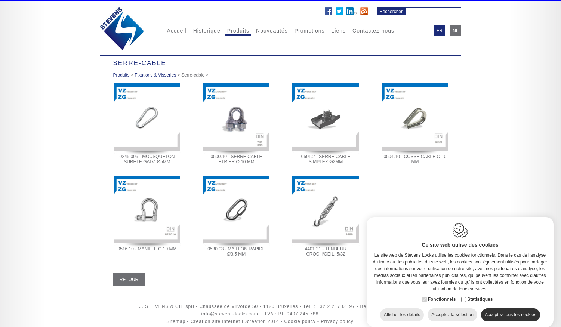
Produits (238, 31)
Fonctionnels (442, 291)
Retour (129, 279)
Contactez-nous (373, 31)
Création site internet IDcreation (228, 321)
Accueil (177, 31)
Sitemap (175, 321)
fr (440, 30)
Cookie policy (299, 321)
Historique (207, 31)
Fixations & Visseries (155, 75)
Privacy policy (337, 321)
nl (455, 30)
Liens (339, 31)
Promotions (310, 31)
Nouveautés (272, 31)
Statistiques (480, 291)
